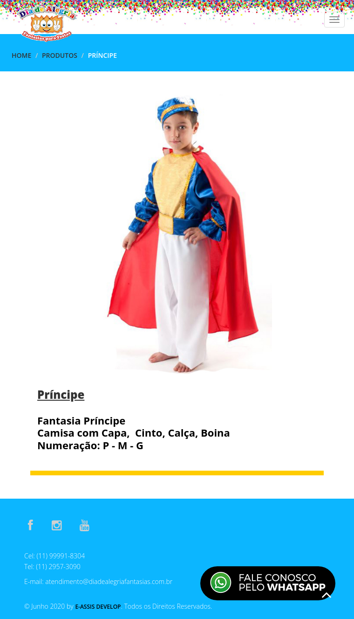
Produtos (59, 55)
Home (21, 55)
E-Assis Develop (98, 607)
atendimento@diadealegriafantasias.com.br (108, 581)
